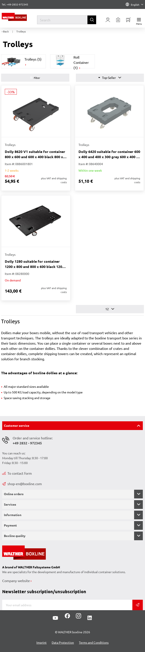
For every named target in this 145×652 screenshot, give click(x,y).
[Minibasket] (128, 19)
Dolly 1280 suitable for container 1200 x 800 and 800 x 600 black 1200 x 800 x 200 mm (34, 264)
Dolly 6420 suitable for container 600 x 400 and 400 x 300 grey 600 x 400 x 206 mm (109, 154)
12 (109, 309)
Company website (16, 580)
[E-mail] (67, 605)
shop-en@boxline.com (22, 483)
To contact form (17, 473)
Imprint (41, 642)
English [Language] (134, 5)
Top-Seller (109, 77)
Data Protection (63, 642)
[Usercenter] (108, 19)
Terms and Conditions (94, 642)
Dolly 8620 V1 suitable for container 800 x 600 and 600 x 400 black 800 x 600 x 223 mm (35, 154)
